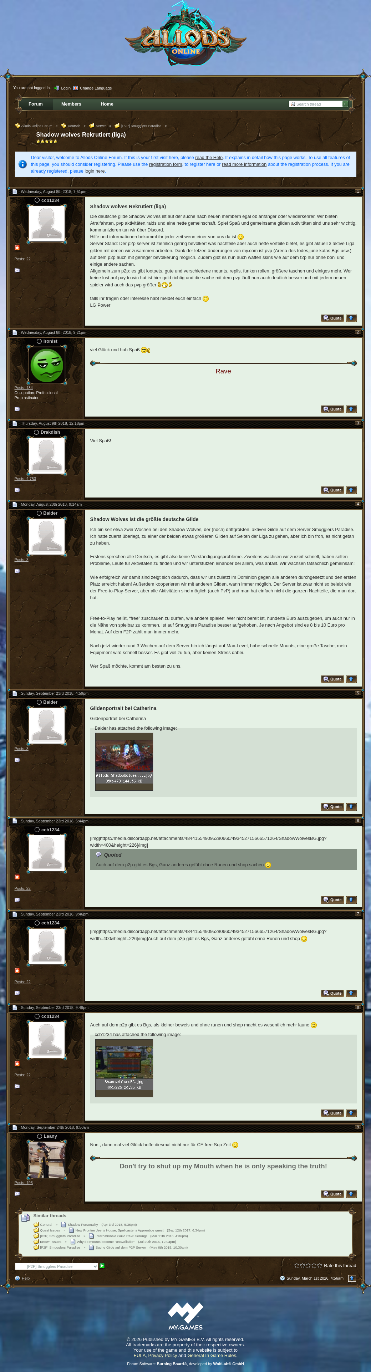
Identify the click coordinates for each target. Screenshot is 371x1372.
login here (95, 171)
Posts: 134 (24, 388)
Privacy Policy (162, 1355)
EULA (139, 1355)
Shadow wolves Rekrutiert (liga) (81, 134)
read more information (244, 164)
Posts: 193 (24, 1182)
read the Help (209, 157)
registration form (165, 164)
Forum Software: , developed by (185, 1364)
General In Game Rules (211, 1355)
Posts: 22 (23, 259)
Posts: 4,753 (25, 478)
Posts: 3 (22, 559)
